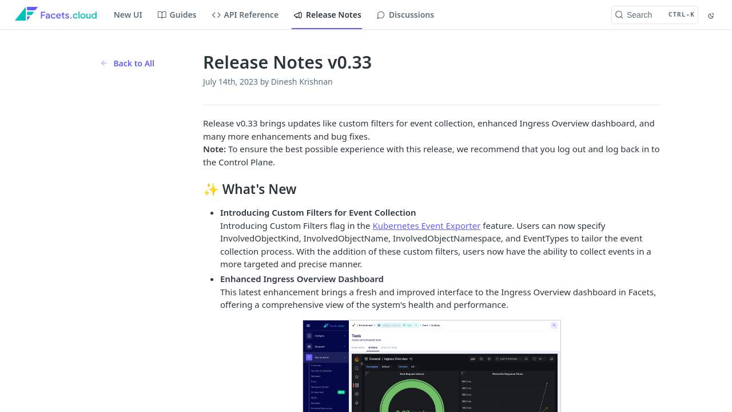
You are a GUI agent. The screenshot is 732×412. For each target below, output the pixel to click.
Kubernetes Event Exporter (426, 225)
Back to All (127, 63)
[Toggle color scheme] (712, 14)
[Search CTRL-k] (655, 14)
